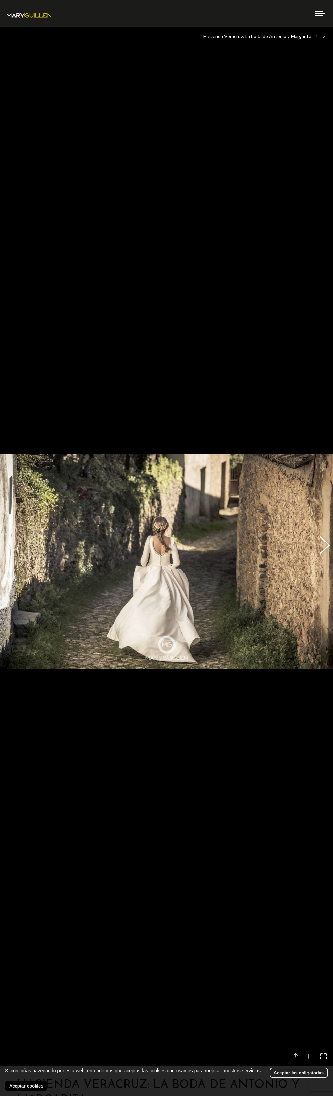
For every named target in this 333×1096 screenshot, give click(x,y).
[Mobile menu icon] (320, 13)
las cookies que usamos (167, 1070)
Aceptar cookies (26, 1086)
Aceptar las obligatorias (299, 1072)
